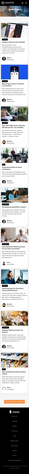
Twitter (14, 426)
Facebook (14, 431)
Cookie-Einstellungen (14, 460)
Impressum (14, 445)
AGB (14, 436)
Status (14, 455)
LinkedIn (14, 421)
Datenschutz (14, 441)
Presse (14, 450)
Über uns (14, 416)
